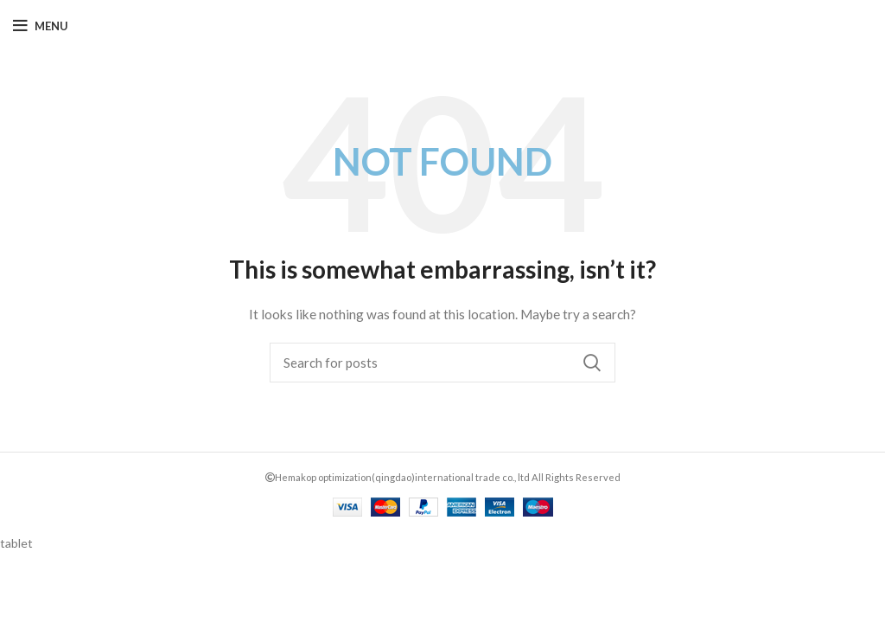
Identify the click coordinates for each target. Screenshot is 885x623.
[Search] (442, 362)
